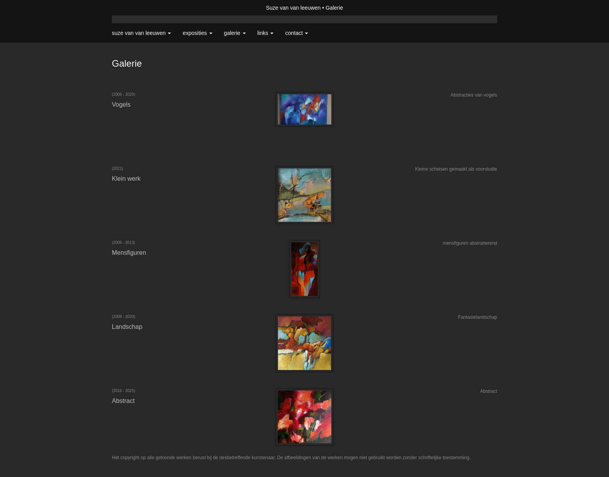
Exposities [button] (197, 33)
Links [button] (266, 33)
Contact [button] (296, 33)
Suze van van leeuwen (293, 8)
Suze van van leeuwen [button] (141, 33)
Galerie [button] (235, 33)
